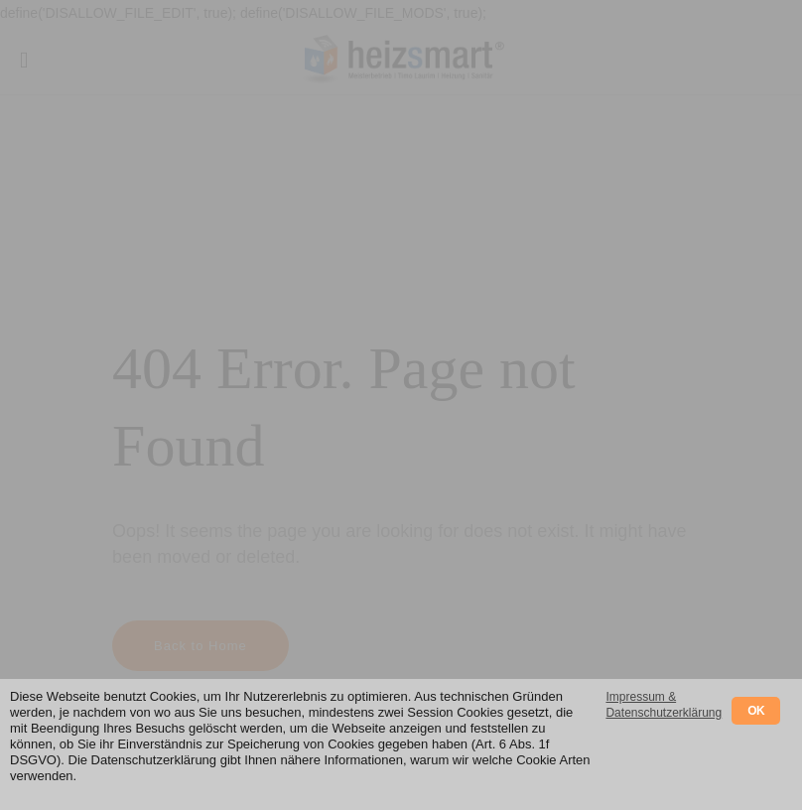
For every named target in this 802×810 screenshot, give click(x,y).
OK (755, 711)
